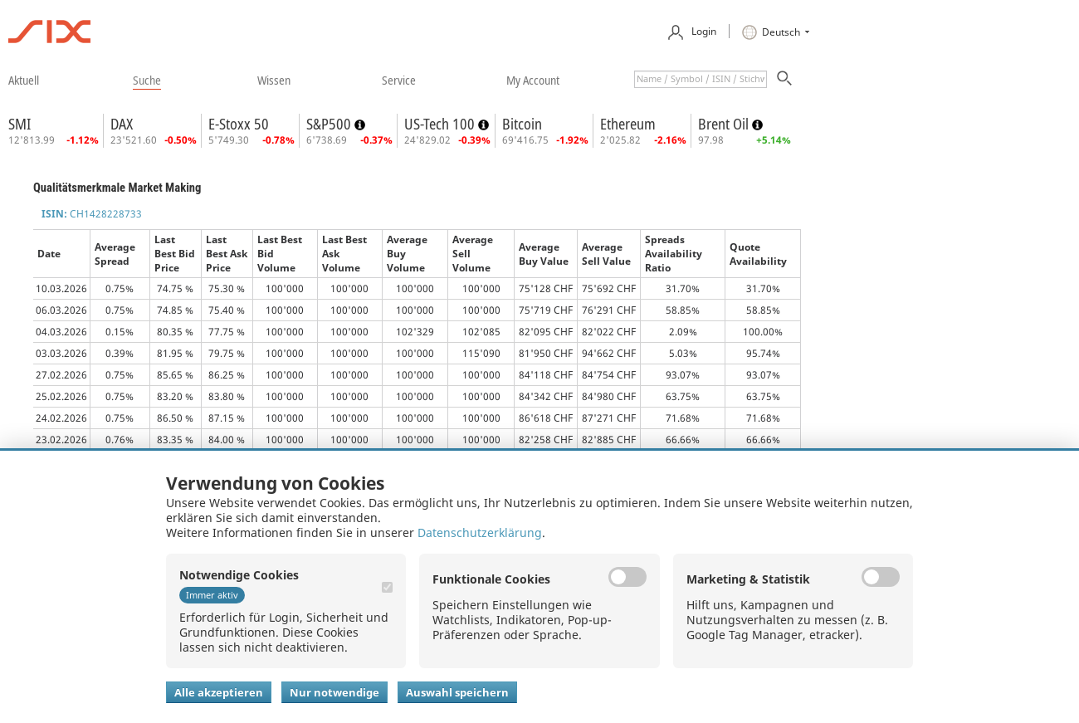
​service (399, 79)
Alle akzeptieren (218, 692)
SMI (19, 124)
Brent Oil (725, 124)
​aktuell (23, 79)
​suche (147, 79)
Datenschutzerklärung (479, 532)
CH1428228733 (92, 214)
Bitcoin (522, 124)
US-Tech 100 (441, 124)
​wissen (273, 79)
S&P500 (330, 124)
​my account (532, 79)
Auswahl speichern (457, 692)
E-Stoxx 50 (238, 124)
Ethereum (628, 124)
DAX (121, 124)
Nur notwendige (334, 692)
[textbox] (700, 79)
